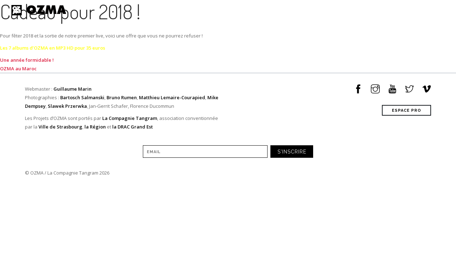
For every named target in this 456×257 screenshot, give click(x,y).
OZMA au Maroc (18, 68)
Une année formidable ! (27, 60)
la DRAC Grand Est (132, 127)
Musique (294, 9)
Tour (264, 9)
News (240, 9)
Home (214, 9)
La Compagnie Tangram (129, 118)
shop (386, 9)
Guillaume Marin (72, 89)
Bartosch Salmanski (82, 97)
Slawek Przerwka (67, 106)
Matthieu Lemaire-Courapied (172, 97)
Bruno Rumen (122, 97)
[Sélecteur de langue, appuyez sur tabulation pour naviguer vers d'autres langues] (446, 10)
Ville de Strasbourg (60, 127)
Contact (415, 9)
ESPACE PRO (406, 110)
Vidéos (324, 9)
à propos (356, 9)
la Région (95, 127)
